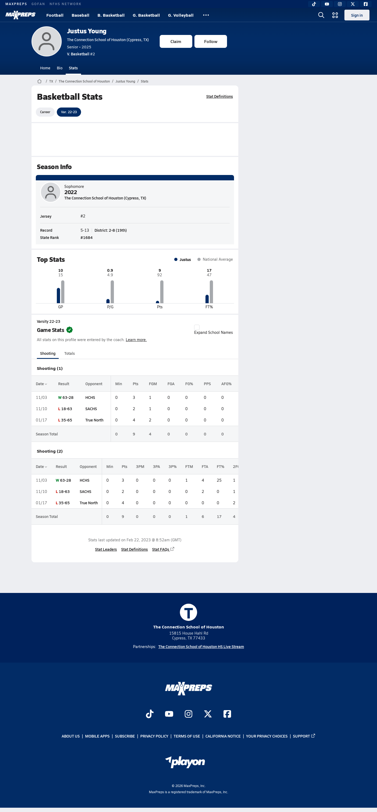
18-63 (66, 408)
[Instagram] (340, 4)
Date (41, 383)
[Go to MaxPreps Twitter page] (208, 715)
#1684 (87, 237)
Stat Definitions (219, 96)
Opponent (93, 383)
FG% (189, 383)
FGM (153, 383)
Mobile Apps (97, 736)
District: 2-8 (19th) (111, 229)
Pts (135, 383)
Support (304, 736)
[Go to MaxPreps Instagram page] (188, 715)
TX (51, 81)
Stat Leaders (106, 549)
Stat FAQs (163, 549)
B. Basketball (111, 15)
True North (94, 420)
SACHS (91, 408)
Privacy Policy (154, 736)
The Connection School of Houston (84, 81)
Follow (210, 41)
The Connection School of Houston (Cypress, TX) (108, 39)
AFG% (226, 383)
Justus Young (87, 31)
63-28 (68, 397)
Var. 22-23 (69, 112)
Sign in (357, 15)
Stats (73, 67)
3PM (140, 466)
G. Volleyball (181, 15)
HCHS (90, 397)
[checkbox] (197, 327)
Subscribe (125, 736)
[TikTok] (314, 4)
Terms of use (187, 736)
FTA (205, 466)
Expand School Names (213, 330)
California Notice (223, 736)
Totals (69, 353)
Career (45, 112)
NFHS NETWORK (66, 4)
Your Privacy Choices (267, 736)
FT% (220, 466)
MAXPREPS (16, 4)
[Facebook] (366, 4)
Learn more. (136, 339)
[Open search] (321, 15)
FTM (189, 466)
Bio (59, 67)
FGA (170, 383)
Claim (175, 41)
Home (45, 67)
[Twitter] (353, 4)
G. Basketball (146, 15)
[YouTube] (327, 4)
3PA (156, 466)
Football (55, 15)
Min (118, 383)
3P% (173, 466)
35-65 (66, 420)
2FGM (238, 466)
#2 (81, 53)
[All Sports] (206, 15)
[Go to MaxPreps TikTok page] (149, 715)
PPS (207, 383)
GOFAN (38, 4)
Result (63, 383)
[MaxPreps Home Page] (39, 81)
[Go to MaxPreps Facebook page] (227, 715)
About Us (71, 736)
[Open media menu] (335, 15)
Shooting (47, 353)
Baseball (80, 15)
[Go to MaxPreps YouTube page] (169, 715)
